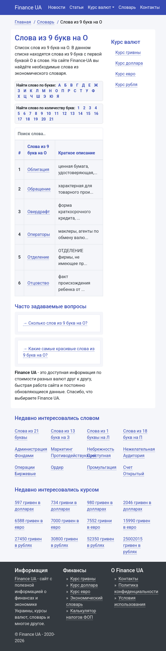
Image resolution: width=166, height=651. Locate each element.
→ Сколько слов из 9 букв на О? (55, 323)
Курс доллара (84, 585)
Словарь (127, 7)
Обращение (38, 189)
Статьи (77, 7)
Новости (56, 7)
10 (49, 113)
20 (44, 119)
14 (80, 113)
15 (88, 113)
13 (72, 113)
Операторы (38, 234)
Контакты (150, 7)
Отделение (38, 257)
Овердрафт (38, 211)
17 (20, 119)
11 (56, 113)
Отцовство (38, 283)
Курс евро (80, 591)
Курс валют (99, 7)
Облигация (38, 169)
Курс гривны (83, 578)
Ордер (57, 467)
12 (64, 113)
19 (35, 119)
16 (96, 113)
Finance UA (28, 7)
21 (51, 119)
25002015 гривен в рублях (132, 545)
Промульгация (101, 467)
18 (28, 119)
